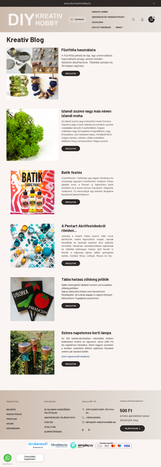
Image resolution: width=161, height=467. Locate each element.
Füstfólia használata (78, 49)
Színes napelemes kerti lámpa (86, 332)
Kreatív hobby (100, 11)
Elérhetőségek (53, 431)
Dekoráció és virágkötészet (108, 17)
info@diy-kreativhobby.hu (101, 422)
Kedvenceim (13, 428)
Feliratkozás (132, 428)
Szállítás (50, 427)
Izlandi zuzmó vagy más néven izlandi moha (86, 113)
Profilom (11, 418)
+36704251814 (93, 417)
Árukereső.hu (38, 447)
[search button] (133, 19)
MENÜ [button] (119, 27)
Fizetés (48, 422)
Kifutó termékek (101, 27)
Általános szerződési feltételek (57, 411)
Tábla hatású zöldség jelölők (85, 279)
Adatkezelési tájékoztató (59, 417)
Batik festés (71, 172)
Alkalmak (97, 22)
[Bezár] (153, 3)
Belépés (11, 409)
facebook (83, 430)
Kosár (10, 423)
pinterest (89, 430)
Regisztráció (14, 414)
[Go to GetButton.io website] (8, 464)
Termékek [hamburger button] (77, 19)
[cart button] (151, 19)
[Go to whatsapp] (7, 458)
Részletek (70, 73)
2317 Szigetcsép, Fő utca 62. (100, 411)
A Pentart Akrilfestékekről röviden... (83, 228)
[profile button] (142, 19)
